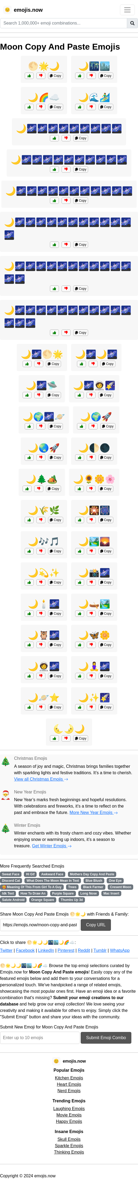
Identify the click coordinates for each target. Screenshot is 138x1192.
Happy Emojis (69, 1121)
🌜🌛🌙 (69, 729)
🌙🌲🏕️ (42, 479)
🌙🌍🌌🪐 (44, 417)
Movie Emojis (68, 1115)
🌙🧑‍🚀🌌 (44, 666)
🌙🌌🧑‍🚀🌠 (94, 385)
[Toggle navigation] (127, 10)
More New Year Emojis (94, 812)
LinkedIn (46, 950)
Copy (55, 76)
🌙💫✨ (44, 573)
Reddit (84, 950)
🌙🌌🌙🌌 (96, 354)
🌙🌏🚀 (44, 448)
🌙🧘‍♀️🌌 (94, 666)
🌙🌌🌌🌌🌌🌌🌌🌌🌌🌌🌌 (69, 160)
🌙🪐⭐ (44, 697)
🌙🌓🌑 (94, 448)
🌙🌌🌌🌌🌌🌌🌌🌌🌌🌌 (69, 128)
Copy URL (96, 925)
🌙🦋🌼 (94, 635)
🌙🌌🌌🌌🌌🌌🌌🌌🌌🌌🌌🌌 (69, 191)
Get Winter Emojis (52, 846)
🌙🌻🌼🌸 (94, 479)
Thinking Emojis (69, 1152)
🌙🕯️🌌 (44, 604)
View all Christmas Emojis (41, 779)
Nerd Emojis (68, 1090)
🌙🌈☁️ (44, 97)
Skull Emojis (68, 1139)
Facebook (25, 950)
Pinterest (66, 950)
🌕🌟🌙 (44, 66)
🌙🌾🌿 (44, 510)
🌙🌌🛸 (42, 385)
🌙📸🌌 (94, 573)
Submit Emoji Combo (106, 1037)
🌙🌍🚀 (96, 417)
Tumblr (99, 950)
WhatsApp (120, 950)
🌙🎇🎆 (94, 510)
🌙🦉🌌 (44, 635)
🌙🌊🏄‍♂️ (94, 97)
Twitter (6, 950)
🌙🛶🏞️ (94, 604)
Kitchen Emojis (69, 1078)
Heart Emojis (69, 1084)
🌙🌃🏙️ (94, 66)
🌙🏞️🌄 (94, 541)
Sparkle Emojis (69, 1145)
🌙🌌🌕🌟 (42, 354)
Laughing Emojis (69, 1108)
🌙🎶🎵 (44, 541)
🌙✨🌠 (94, 697)
